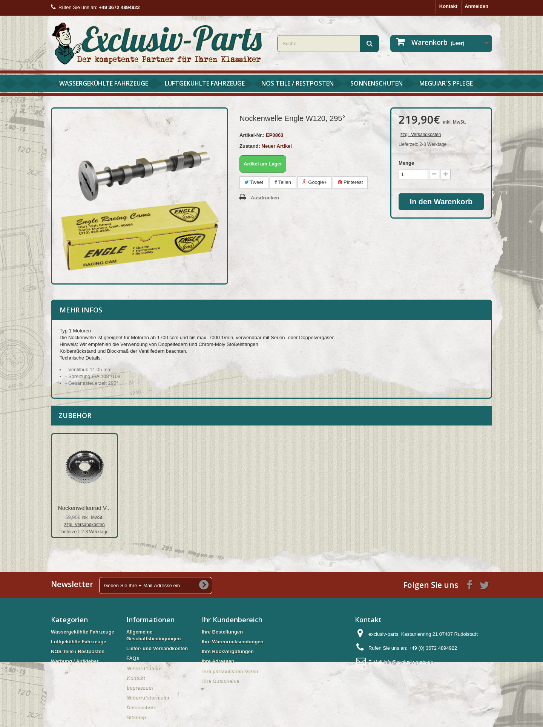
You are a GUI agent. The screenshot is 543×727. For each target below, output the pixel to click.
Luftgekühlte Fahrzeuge (205, 83)
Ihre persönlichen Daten (230, 671)
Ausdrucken (265, 197)
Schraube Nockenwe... (84, 508)
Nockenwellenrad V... (159, 508)
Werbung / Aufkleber (74, 661)
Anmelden (476, 6)
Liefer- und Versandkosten (157, 648)
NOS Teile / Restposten (297, 83)
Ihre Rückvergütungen (228, 651)
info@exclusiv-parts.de (408, 662)
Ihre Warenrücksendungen (233, 641)
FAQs (132, 658)
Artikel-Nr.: (251, 135)
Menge (406, 163)
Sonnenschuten (376, 83)
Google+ (314, 182)
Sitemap (136, 717)
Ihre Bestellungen (222, 632)
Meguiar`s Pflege (446, 83)
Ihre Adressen (218, 661)
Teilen (283, 182)
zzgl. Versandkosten (420, 134)
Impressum (139, 687)
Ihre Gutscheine (220, 681)
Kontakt (448, 6)
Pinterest (350, 182)
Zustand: (249, 146)
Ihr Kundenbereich (232, 619)
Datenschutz (140, 707)
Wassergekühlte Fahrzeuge (103, 83)
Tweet (253, 182)
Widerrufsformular (147, 697)
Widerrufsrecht (143, 668)
